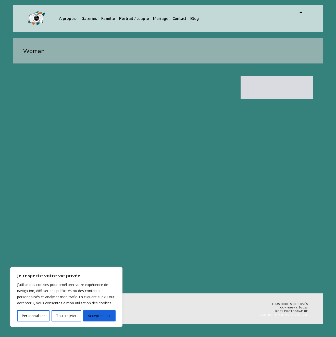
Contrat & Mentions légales (284, 315)
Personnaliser (33, 315)
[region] (66, 297)
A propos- (68, 18)
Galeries (89, 18)
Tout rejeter (66, 315)
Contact (179, 18)
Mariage (160, 18)
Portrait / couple (134, 18)
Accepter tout (99, 315)
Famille (108, 18)
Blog (194, 18)
